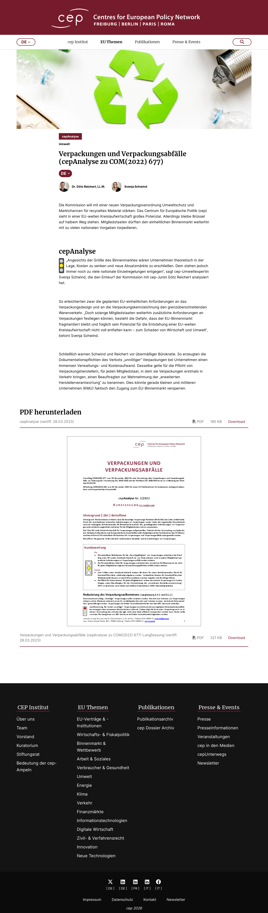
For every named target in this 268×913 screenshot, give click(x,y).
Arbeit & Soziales (94, 758)
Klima (82, 794)
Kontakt (149, 899)
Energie (84, 785)
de (25, 47)
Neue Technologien (96, 855)
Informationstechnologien (102, 820)
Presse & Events (186, 47)
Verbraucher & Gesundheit (103, 767)
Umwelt (84, 776)
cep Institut (78, 47)
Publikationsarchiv (155, 719)
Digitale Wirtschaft (95, 829)
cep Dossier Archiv (155, 727)
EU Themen (111, 47)
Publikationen (147, 47)
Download (236, 427)
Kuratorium (27, 745)
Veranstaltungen (213, 736)
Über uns (26, 719)
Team (22, 727)
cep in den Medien (215, 745)
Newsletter (208, 763)
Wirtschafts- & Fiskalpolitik (103, 734)
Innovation (87, 846)
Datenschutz (122, 899)
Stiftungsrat (28, 754)
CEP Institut (33, 707)
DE (65, 179)
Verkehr (84, 802)
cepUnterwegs (211, 754)
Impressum (92, 899)
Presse (204, 719)
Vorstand (25, 736)
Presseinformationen (217, 727)
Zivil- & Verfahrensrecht (100, 838)
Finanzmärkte (90, 811)
